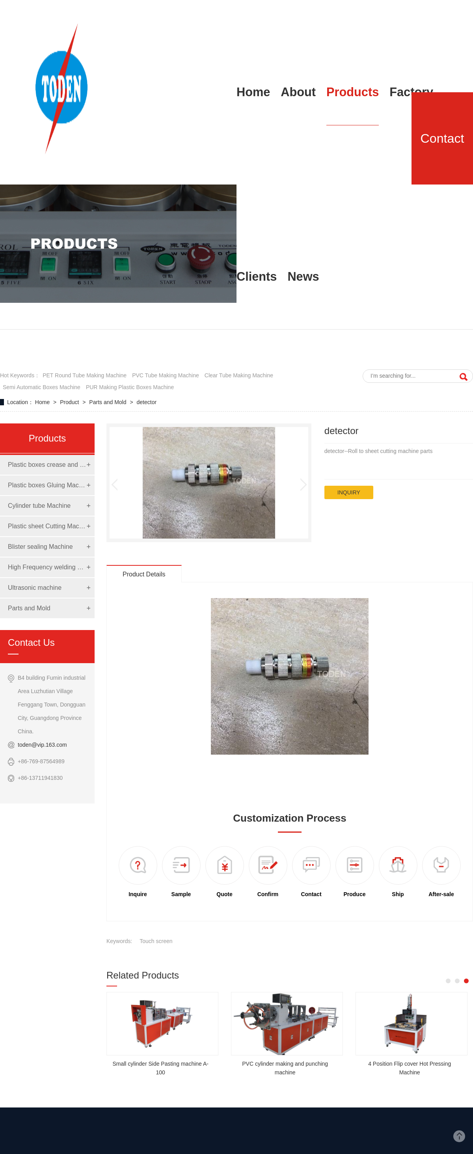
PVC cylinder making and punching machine (285, 1068)
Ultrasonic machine (34, 587)
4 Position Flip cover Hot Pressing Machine (409, 1068)
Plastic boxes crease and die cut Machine (47, 464)
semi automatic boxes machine (41, 387)
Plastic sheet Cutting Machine (47, 526)
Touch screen (156, 941)
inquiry (348, 492)
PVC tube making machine (165, 375)
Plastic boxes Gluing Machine (47, 485)
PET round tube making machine (85, 375)
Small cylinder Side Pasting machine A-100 (160, 1068)
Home (43, 402)
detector (147, 402)
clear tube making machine (239, 375)
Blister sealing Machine (40, 546)
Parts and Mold (108, 402)
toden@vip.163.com (42, 745)
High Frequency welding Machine (47, 567)
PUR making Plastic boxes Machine (130, 387)
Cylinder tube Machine (39, 505)
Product (70, 402)
